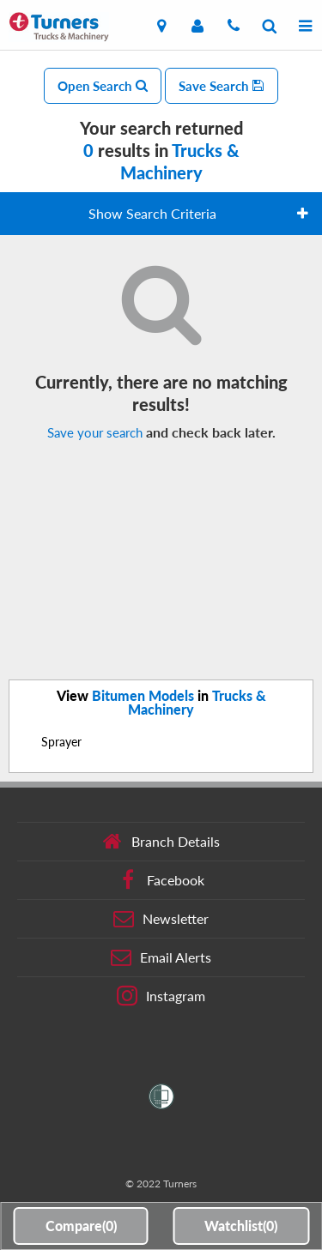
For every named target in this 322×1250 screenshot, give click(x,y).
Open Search (103, 86)
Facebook (161, 880)
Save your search (95, 432)
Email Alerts (161, 957)
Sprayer (61, 741)
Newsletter (161, 919)
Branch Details (161, 841)
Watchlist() (240, 1225)
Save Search (221, 86)
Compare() (81, 1225)
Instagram (161, 996)
